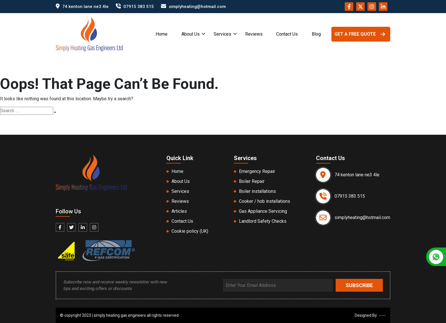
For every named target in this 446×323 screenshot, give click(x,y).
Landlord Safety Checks (262, 221)
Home (162, 34)
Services (222, 34)
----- (382, 315)
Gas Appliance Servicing (263, 211)
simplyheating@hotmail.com (197, 6)
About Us (190, 34)
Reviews (254, 34)
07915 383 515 (138, 6)
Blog (316, 34)
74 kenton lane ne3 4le (85, 6)
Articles (179, 211)
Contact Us (287, 34)
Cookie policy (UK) (190, 231)
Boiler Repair (252, 181)
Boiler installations (257, 191)
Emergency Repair (257, 171)
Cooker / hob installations (264, 201)
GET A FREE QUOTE (360, 34)
